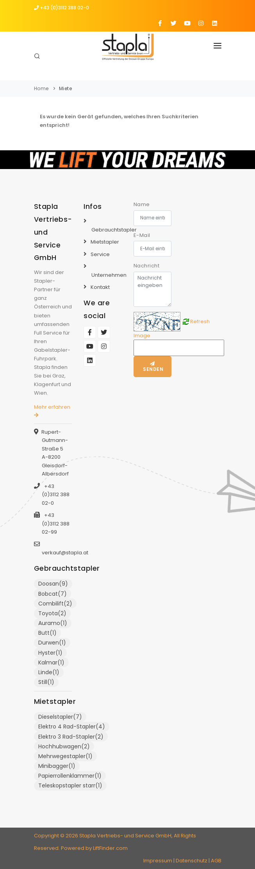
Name (142, 204)
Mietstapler (105, 242)
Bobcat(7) (52, 594)
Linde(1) (48, 672)
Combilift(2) (55, 603)
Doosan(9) (53, 584)
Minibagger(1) (56, 766)
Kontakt (100, 287)
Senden (153, 366)
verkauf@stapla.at (65, 552)
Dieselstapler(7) (60, 717)
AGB (216, 860)
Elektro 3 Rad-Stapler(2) (70, 737)
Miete (65, 88)
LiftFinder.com (110, 848)
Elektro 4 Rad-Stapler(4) (71, 726)
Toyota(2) (52, 613)
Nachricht (147, 265)
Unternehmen (109, 275)
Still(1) (46, 682)
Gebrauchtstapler (114, 229)
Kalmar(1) (51, 662)
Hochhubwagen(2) (64, 746)
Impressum (157, 860)
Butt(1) (47, 633)
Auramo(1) (52, 623)
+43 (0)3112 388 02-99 (56, 523)
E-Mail (142, 235)
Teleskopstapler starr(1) (70, 785)
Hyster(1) (50, 653)
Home (41, 88)
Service (100, 254)
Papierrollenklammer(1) (70, 776)
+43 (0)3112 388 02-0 (61, 7)
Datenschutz (191, 860)
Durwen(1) (52, 642)
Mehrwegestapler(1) (65, 756)
